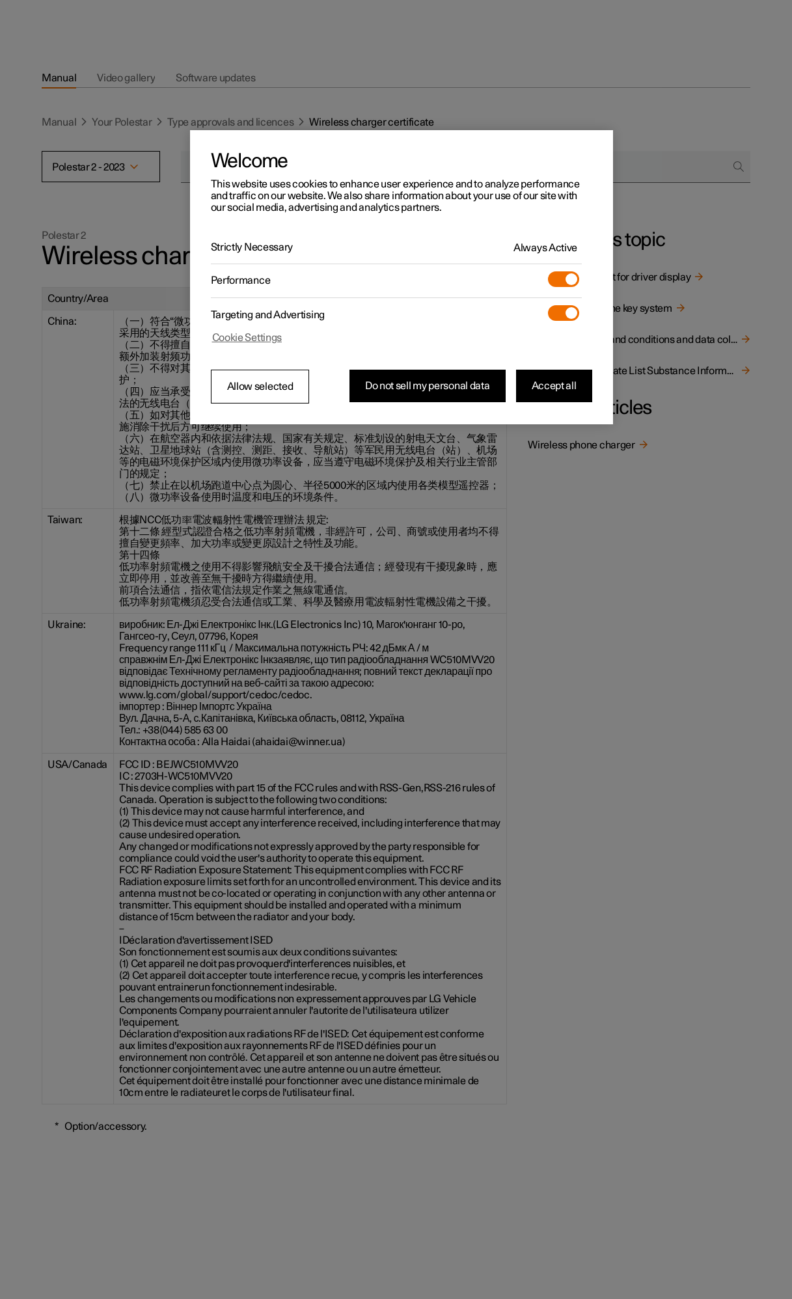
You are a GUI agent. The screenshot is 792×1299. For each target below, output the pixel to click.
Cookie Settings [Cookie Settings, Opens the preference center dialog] (247, 338)
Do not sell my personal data (427, 386)
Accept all (554, 386)
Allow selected (260, 386)
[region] (401, 277)
